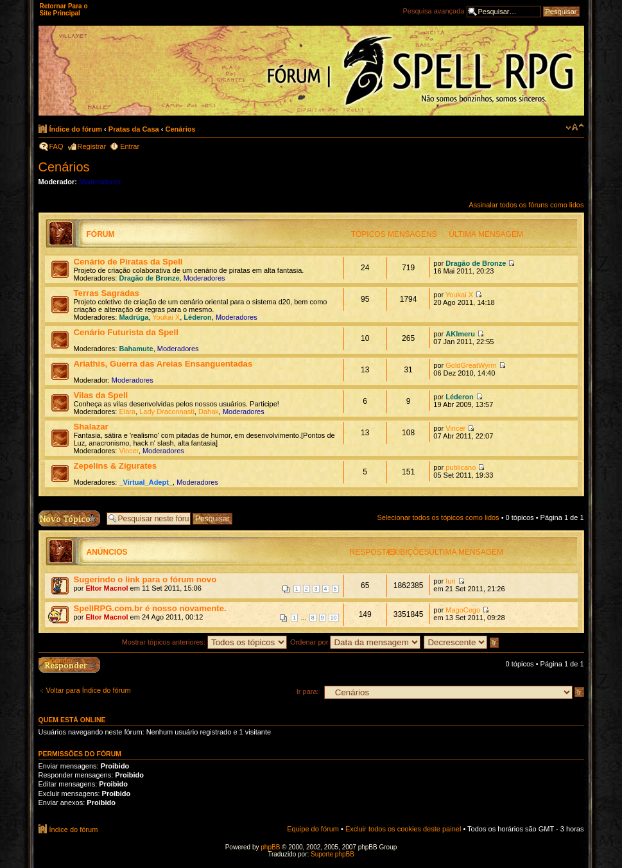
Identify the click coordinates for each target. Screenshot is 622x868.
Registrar (92, 146)
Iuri (450, 581)
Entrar (129, 146)
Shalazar (91, 426)
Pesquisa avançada (433, 11)
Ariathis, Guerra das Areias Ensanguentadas (163, 364)
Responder (56, 660)
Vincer (128, 451)
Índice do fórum (76, 129)
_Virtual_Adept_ (146, 482)
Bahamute (136, 348)
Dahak (208, 411)
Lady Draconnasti (166, 411)
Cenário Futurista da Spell (126, 332)
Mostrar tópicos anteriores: (204, 642)
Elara (127, 411)
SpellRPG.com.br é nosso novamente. (150, 608)
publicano (460, 467)
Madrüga (133, 317)
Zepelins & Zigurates (115, 466)
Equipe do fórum (313, 829)
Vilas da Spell (101, 395)
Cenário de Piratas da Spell (128, 261)
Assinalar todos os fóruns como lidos (526, 205)
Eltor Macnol (106, 588)
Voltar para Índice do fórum (88, 690)
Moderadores (100, 182)
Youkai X (166, 317)
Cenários (180, 129)
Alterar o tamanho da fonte (575, 127)
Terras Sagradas (106, 293)
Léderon (197, 317)
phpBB (270, 847)
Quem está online (72, 720)
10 (334, 617)
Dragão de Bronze (149, 278)
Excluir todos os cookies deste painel (403, 829)
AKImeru (460, 334)
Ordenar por (355, 642)
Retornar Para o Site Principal (64, 10)
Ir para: (308, 691)
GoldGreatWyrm (470, 365)
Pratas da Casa (133, 129)
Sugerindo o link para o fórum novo (145, 579)
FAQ (56, 146)
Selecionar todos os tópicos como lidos (438, 517)
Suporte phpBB (332, 854)
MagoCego (462, 610)
